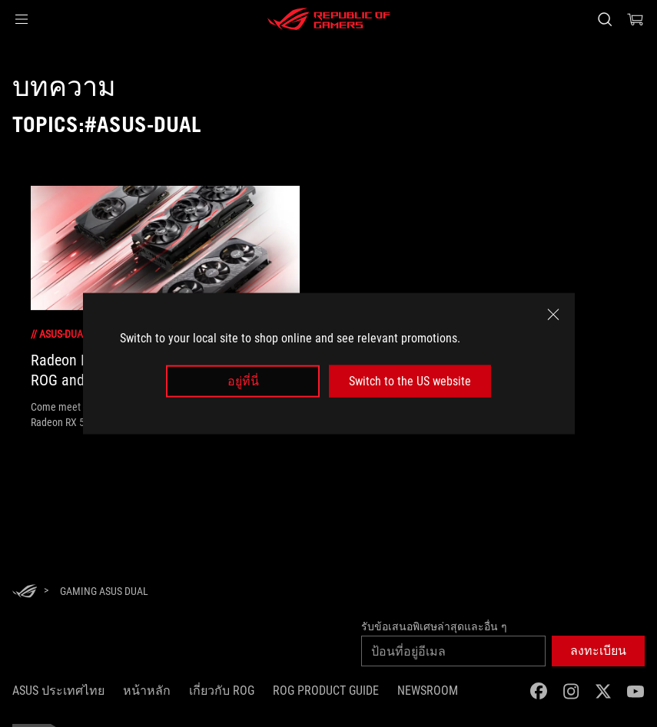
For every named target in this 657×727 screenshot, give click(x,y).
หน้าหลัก (147, 690)
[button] (21, 19)
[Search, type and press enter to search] (605, 19)
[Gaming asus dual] (104, 591)
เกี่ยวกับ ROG (221, 690)
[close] (553, 314)
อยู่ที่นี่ (243, 381)
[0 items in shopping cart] (635, 19)
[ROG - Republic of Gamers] (328, 19)
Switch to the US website (410, 381)
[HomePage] (24, 592)
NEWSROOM (427, 690)
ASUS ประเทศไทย (58, 690)
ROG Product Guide (326, 690)
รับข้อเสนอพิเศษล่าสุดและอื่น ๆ (434, 626)
